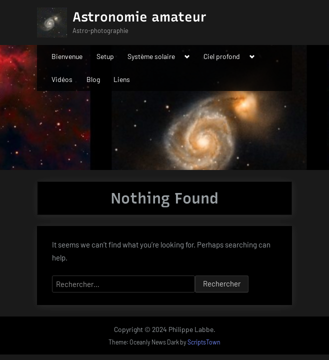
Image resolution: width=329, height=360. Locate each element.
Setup (105, 56)
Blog (93, 79)
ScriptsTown (204, 342)
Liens (122, 79)
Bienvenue (67, 56)
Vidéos (62, 79)
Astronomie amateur (139, 17)
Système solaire (151, 56)
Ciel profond (222, 56)
